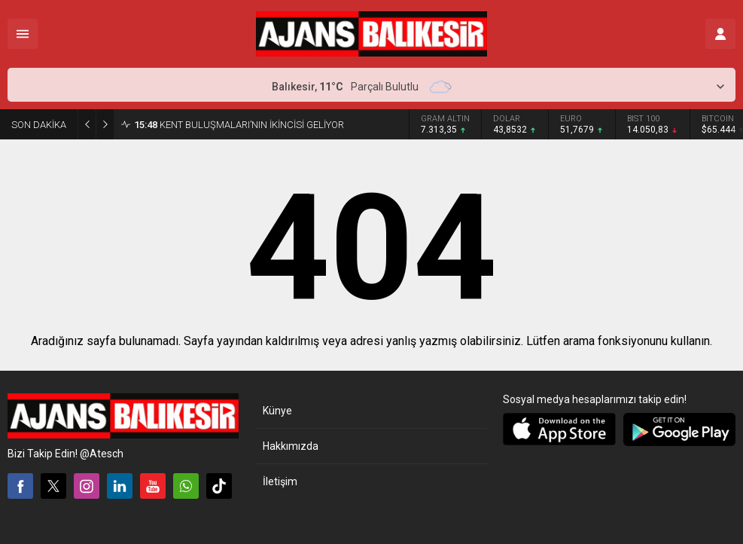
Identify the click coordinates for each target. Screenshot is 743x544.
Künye (277, 411)
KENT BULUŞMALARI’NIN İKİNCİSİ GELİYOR (239, 124)
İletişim (280, 481)
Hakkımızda (290, 446)
